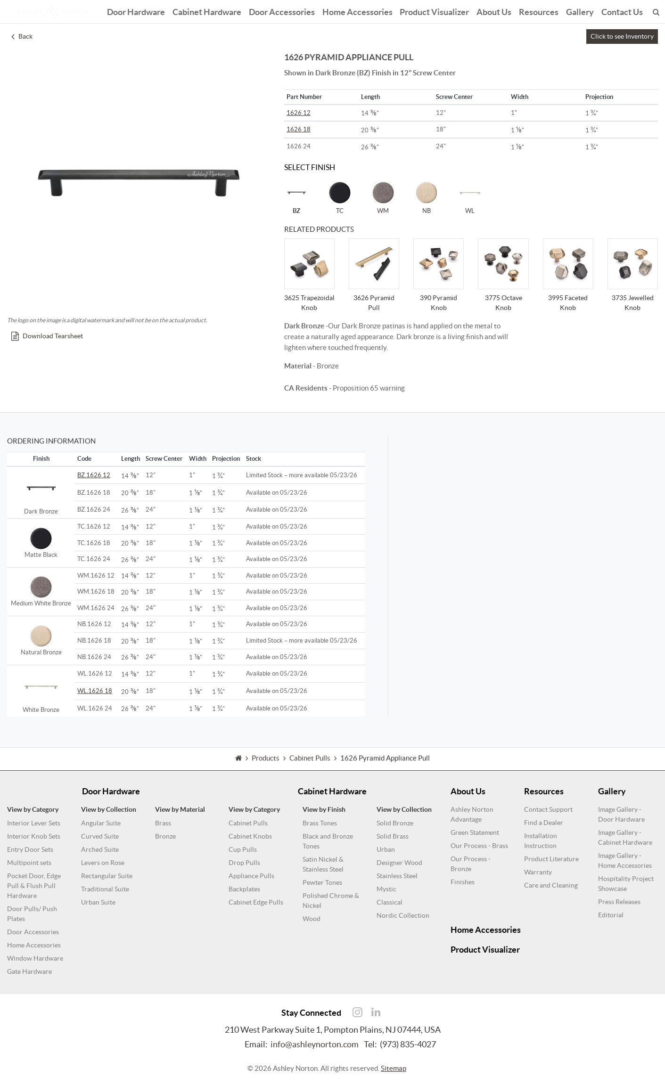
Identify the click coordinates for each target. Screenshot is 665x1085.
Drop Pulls (244, 862)
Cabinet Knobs (250, 836)
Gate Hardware (29, 971)
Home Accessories (357, 11)
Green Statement (475, 832)
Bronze (165, 836)
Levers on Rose (102, 862)
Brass (163, 823)
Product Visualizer (434, 11)
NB (426, 197)
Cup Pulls (243, 849)
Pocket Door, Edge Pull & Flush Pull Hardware (34, 885)
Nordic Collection (403, 915)
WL (470, 197)
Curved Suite (100, 836)
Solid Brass (393, 836)
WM (383, 197)
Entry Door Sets (30, 849)
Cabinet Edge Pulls (256, 902)
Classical (389, 902)
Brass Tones (320, 823)
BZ (296, 197)
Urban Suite (98, 902)
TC (340, 197)
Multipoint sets (29, 862)
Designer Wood (399, 862)
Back (22, 36)
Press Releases (619, 902)
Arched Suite (100, 849)
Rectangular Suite (106, 876)
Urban (386, 849)
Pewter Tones (322, 882)
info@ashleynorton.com (315, 1044)
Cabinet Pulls (248, 823)
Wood (311, 918)
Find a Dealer (543, 822)
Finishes (463, 882)
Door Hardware (136, 11)
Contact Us (622, 11)
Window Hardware (35, 958)
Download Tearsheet (47, 336)
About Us (494, 11)
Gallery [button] (580, 11)
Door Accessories (282, 11)
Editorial (611, 915)
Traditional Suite (105, 889)
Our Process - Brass (479, 845)
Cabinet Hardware (206, 11)
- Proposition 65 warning (344, 388)
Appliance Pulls (251, 876)
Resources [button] (539, 11)
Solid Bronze (395, 823)
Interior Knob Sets (33, 836)
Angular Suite (101, 823)
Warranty (538, 872)
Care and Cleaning (551, 885)
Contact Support (548, 809)
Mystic (386, 889)
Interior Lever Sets (33, 823)
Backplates (244, 889)
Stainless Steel (397, 876)
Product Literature (551, 859)
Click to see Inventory (622, 36)
